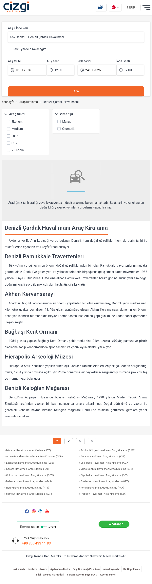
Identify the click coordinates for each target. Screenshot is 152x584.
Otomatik (66, 128)
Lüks (12, 135)
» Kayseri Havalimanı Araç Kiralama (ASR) (27, 468)
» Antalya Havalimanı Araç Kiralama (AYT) (102, 456)
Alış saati (53, 61)
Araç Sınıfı (14, 114)
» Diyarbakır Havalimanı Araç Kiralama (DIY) (103, 475)
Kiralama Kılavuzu (37, 569)
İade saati (123, 61)
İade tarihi (84, 61)
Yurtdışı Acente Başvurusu (82, 574)
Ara (76, 91)
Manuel (64, 121)
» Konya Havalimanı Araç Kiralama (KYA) (101, 487)
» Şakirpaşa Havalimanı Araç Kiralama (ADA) (104, 462)
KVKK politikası (131, 569)
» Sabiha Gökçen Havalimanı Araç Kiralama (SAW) (107, 450)
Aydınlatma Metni (60, 569)
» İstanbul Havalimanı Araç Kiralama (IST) (27, 450)
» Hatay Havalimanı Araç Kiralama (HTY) (26, 487)
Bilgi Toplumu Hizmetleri (50, 574)
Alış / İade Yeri (18, 28)
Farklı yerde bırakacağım (27, 49)
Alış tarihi (14, 61)
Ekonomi (15, 121)
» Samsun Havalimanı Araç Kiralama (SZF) (28, 493)
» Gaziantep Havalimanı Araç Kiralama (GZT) (104, 481)
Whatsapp (116, 524)
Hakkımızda (18, 569)
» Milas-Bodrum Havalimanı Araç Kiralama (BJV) (106, 468)
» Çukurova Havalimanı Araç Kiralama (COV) (29, 475)
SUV (12, 143)
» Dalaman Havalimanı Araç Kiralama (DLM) (28, 481)
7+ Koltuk (16, 150)
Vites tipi (64, 114)
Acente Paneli (108, 574)
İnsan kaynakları (111, 569)
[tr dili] (115, 7)
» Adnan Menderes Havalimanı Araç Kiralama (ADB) (33, 456)
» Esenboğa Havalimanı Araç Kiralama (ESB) (29, 462)
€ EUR (132, 7)
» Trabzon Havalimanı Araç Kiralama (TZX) (102, 493)
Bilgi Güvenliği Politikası (86, 569)
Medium (15, 128)
